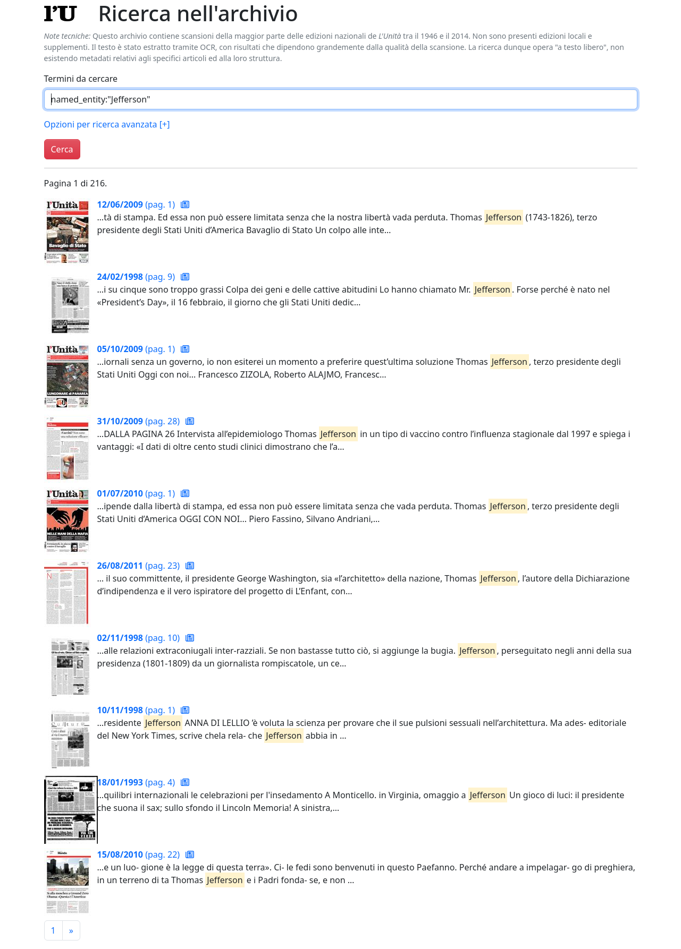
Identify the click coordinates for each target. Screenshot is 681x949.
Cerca (62, 149)
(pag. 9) (137, 277)
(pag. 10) (139, 638)
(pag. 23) (139, 565)
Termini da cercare (81, 78)
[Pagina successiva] (71, 930)
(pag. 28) (139, 421)
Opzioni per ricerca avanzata (107, 124)
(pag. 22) (139, 854)
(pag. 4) (137, 782)
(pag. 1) (137, 204)
